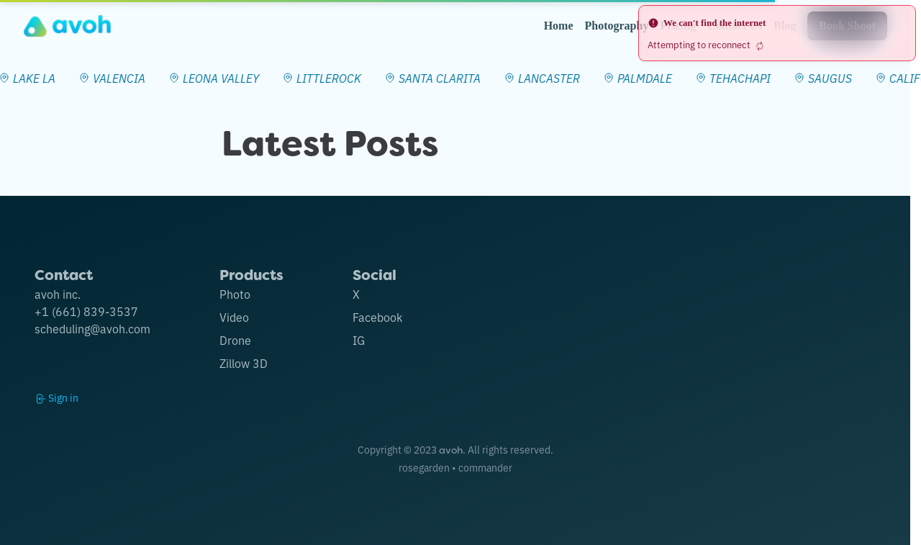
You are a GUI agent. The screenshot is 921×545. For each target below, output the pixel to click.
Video (234, 317)
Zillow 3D (243, 363)
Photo (234, 294)
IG (359, 340)
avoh (451, 449)
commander (485, 467)
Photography (617, 25)
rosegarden (424, 467)
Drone (235, 340)
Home (558, 25)
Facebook (377, 317)
